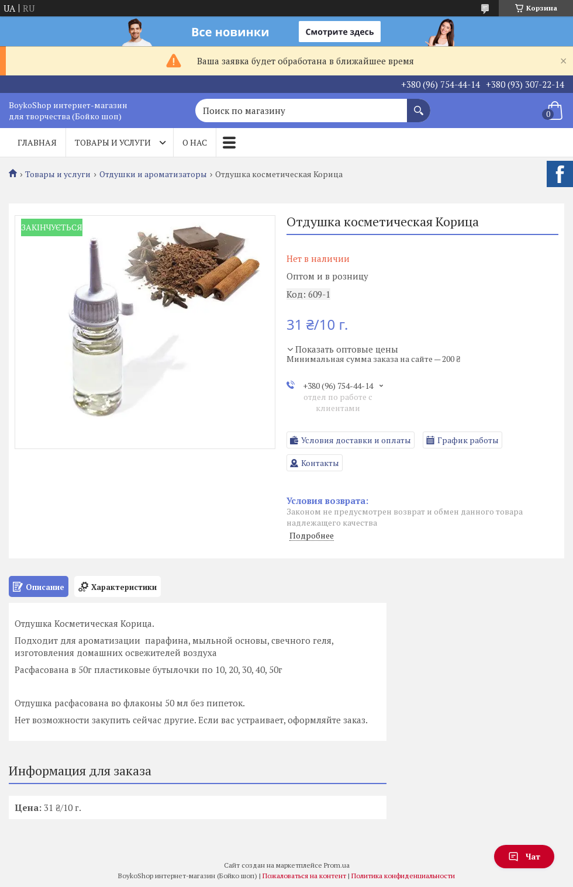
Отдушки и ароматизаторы (153, 174)
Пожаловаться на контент (304, 875)
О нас (194, 142)
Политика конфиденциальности (403, 875)
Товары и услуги (113, 142)
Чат (524, 856)
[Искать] (418, 104)
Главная (37, 142)
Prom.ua (337, 865)
